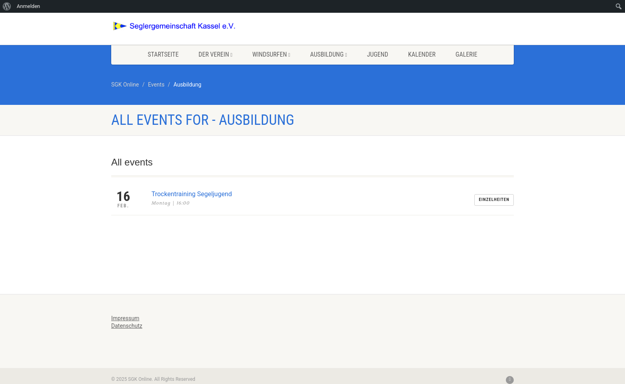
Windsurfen (271, 54)
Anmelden (28, 6)
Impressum (125, 318)
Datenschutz (126, 326)
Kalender (422, 54)
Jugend (377, 54)
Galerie (467, 54)
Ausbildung (328, 54)
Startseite (163, 54)
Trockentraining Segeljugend (191, 194)
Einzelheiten (494, 199)
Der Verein (215, 54)
